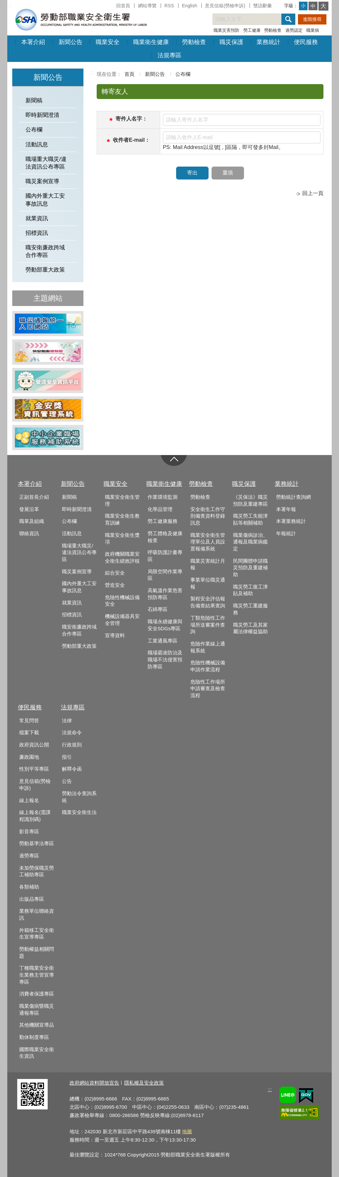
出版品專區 (31, 899)
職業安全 (108, 42)
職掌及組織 (31, 521)
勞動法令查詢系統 (79, 797)
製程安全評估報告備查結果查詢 (207, 602)
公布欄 (33, 130)
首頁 (129, 74)
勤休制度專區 (34, 1037)
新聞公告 (70, 42)
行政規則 (72, 744)
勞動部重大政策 (45, 270)
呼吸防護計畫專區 (165, 556)
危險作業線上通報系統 (207, 647)
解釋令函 (72, 769)
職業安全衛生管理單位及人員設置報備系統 (207, 542)
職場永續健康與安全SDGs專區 (165, 625)
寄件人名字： (131, 119)
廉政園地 (29, 757)
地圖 (187, 1131)
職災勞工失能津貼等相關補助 (250, 519)
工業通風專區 (162, 640)
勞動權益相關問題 (36, 953)
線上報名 (29, 800)
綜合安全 (115, 573)
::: (9, 5)
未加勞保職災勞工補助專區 (36, 871)
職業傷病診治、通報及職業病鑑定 (250, 542)
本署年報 (286, 509)
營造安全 (115, 585)
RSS (169, 5)
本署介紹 (33, 42)
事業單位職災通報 (207, 583)
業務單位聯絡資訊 (36, 914)
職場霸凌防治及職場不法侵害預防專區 (165, 659)
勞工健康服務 (162, 521)
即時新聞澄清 (42, 115)
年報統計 (286, 533)
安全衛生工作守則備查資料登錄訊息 (207, 516)
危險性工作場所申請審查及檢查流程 (207, 688)
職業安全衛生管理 (122, 500)
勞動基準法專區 (36, 843)
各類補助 (29, 887)
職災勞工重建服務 (250, 609)
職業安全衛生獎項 (122, 539)
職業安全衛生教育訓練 (122, 519)
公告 (67, 781)
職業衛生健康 (151, 42)
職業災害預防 (226, 30)
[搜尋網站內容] (253, 19)
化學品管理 (160, 509)
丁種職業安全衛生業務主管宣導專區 (36, 974)
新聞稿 (33, 100)
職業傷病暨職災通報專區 (36, 1009)
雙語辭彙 (262, 5)
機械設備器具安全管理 (122, 620)
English (189, 5)
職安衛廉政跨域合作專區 (45, 251)
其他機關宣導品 (36, 1025)
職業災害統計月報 (207, 564)
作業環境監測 (162, 497)
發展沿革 (29, 509)
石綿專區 (158, 609)
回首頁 (123, 5)
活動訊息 (36, 144)
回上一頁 (312, 193)
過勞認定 (294, 30)
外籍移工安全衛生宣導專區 (36, 934)
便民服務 (306, 42)
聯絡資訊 (29, 533)
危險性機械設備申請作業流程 (207, 666)
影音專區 (29, 831)
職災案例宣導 (42, 181)
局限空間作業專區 (165, 575)
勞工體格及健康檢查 (165, 537)
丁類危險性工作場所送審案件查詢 (207, 624)
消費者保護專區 (36, 994)
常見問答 (29, 720)
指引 (67, 757)
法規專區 (169, 55)
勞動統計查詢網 (293, 497)
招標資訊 (36, 233)
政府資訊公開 (34, 744)
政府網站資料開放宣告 (94, 1083)
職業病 (312, 30)
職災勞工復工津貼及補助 (250, 590)
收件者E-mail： (131, 140)
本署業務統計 (291, 521)
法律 (67, 720)
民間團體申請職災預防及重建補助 (250, 567)
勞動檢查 (272, 30)
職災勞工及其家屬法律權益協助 (250, 628)
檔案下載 (29, 732)
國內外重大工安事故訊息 (45, 200)
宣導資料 (115, 635)
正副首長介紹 (34, 497)
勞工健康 (252, 30)
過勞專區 (29, 855)
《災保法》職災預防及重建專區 (250, 500)
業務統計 (268, 42)
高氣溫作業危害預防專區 (165, 594)
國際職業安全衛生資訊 (36, 1053)
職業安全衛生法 (79, 812)
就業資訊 (36, 218)
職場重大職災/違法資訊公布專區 (46, 163)
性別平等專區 (34, 769)
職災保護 (231, 42)
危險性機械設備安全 (122, 601)
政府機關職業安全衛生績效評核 (122, 557)
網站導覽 (147, 5)
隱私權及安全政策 (144, 1083)
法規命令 (72, 732)
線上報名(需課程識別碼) (35, 816)
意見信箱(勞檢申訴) (225, 5)
